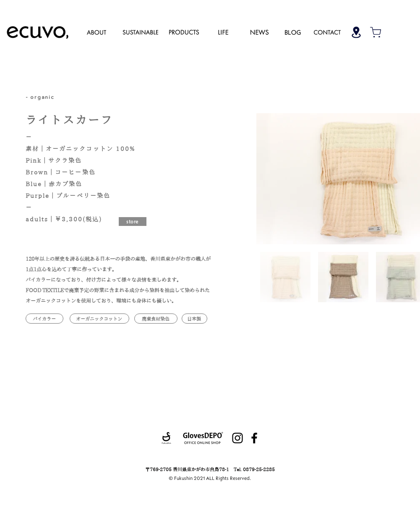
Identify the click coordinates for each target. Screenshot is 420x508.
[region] (96, 31)
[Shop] (356, 32)
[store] (132, 221)
